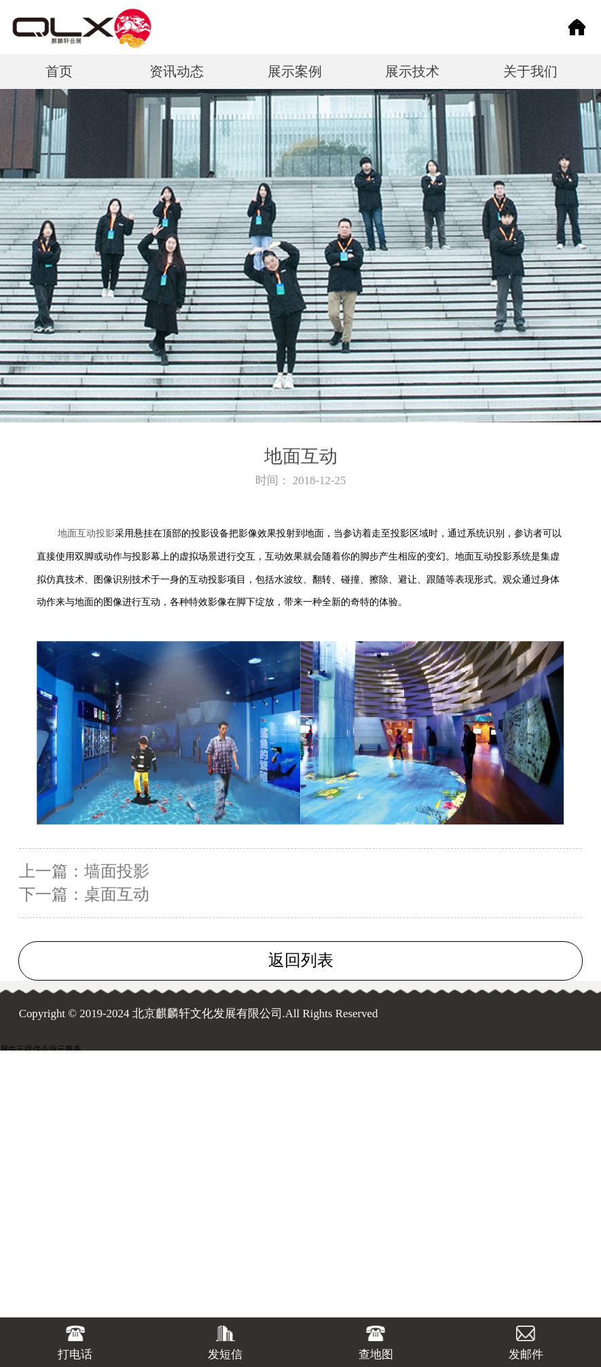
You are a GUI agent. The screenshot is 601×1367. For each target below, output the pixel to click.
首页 (59, 71)
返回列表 (300, 960)
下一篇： (84, 894)
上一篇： (84, 871)
